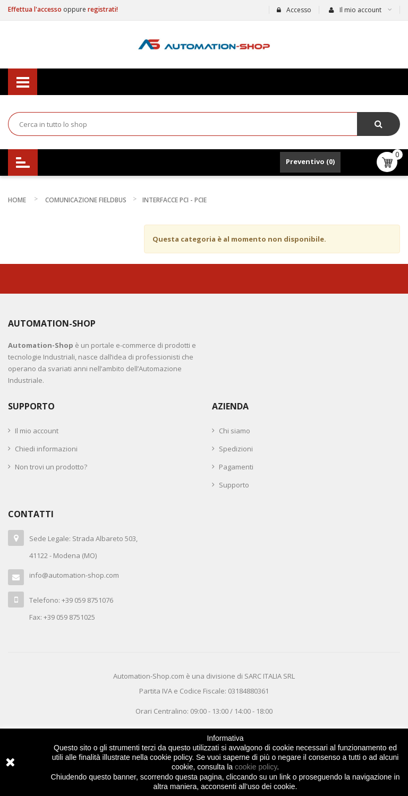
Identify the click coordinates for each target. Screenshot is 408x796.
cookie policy (256, 767)
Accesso (294, 9)
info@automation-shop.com (74, 575)
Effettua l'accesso (35, 9)
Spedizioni (236, 448)
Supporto (234, 485)
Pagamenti (236, 467)
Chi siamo (234, 430)
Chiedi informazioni (46, 448)
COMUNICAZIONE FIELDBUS (85, 199)
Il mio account (36, 430)
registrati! (103, 9)
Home (17, 199)
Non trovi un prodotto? (51, 467)
